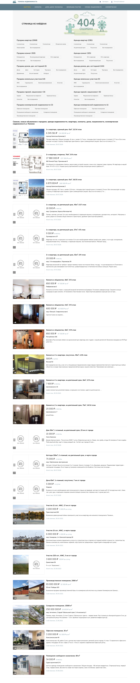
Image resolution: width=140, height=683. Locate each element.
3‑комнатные (48, 44)
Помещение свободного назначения (28, 117)
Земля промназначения (46, 87)
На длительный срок (80, 48)
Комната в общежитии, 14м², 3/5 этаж (61, 310)
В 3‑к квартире (21, 61)
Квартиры (27, 7)
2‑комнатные (34, 44)
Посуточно (95, 48)
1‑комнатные (21, 44)
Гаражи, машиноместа (93, 7)
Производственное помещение (26, 121)
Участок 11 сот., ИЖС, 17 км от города (61, 511)
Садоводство (30, 87)
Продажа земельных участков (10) (31, 84)
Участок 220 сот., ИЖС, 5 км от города (61, 561)
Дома (18, 70)
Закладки (103, 1)
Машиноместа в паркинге (34, 100)
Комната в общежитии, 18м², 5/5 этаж (61, 285)
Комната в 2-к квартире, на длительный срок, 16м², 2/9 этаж (70, 385)
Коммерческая (111, 7)
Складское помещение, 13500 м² (59, 611)
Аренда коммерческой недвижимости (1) (91, 110)
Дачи (27, 70)
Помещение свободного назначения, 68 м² (63, 661)
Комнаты (38, 7)
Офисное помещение (23, 114)
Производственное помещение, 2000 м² (62, 586)
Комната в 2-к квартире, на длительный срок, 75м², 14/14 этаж (71, 411)
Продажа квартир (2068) (27, 40)
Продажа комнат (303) (26, 53)
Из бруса (19, 78)
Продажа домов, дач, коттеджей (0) (32, 67)
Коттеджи (38, 70)
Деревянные (36, 74)
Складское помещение (51, 117)
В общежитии (21, 57)
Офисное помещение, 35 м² (57, 636)
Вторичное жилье (22, 48)
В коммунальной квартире (38, 57)
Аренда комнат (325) (83, 53)
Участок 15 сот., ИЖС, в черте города (61, 536)
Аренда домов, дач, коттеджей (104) (89, 70)
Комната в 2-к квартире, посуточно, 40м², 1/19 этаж (66, 360)
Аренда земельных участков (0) (87, 84)
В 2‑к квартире (56, 57)
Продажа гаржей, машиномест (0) (31, 97)
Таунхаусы (50, 70)
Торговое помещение (42, 114)
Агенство (62, 87)
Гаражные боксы (53, 100)
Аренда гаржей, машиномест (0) (88, 97)
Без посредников (52, 48)
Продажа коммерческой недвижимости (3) (35, 110)
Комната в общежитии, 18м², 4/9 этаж (61, 335)
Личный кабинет (117, 1)
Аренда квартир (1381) (83, 40)
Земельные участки (74, 7)
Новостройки (37, 48)
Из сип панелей (50, 74)
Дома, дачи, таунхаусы (54, 7)
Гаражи (19, 100)
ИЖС (18, 87)
